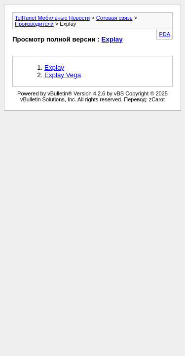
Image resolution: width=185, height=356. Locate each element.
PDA (164, 34)
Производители (34, 24)
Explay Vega (62, 75)
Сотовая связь (114, 18)
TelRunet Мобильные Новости (52, 18)
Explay (112, 39)
